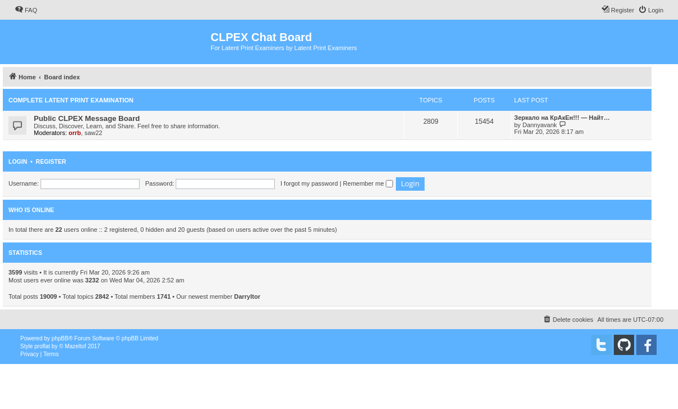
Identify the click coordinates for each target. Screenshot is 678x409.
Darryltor (247, 296)
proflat (42, 346)
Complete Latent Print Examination (70, 100)
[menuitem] (26, 10)
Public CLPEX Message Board (87, 118)
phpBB (60, 338)
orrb (75, 132)
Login (17, 161)
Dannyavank (540, 125)
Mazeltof (75, 346)
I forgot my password (309, 183)
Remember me (368, 183)
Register (51, 161)
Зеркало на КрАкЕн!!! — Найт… (562, 117)
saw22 (93, 132)
